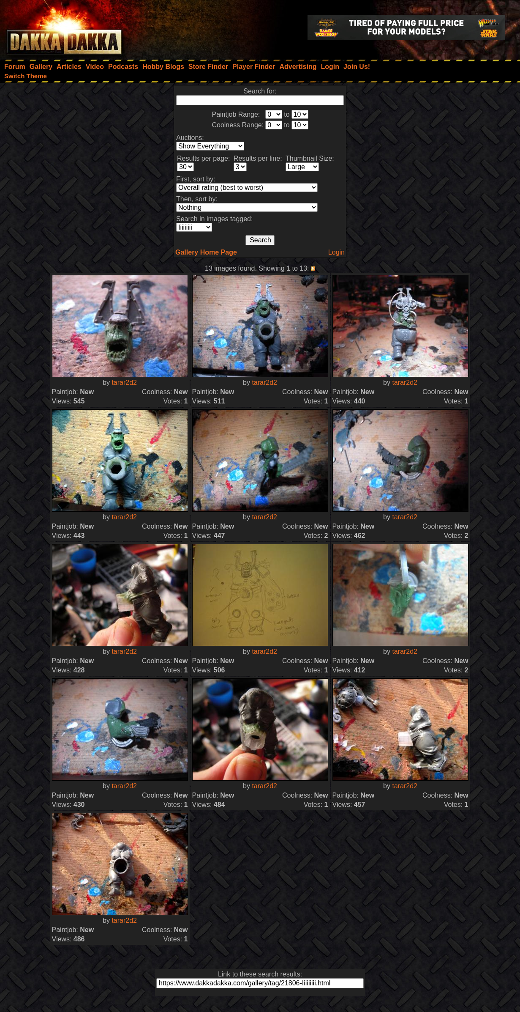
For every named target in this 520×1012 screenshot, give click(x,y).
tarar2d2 (124, 382)
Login (336, 252)
